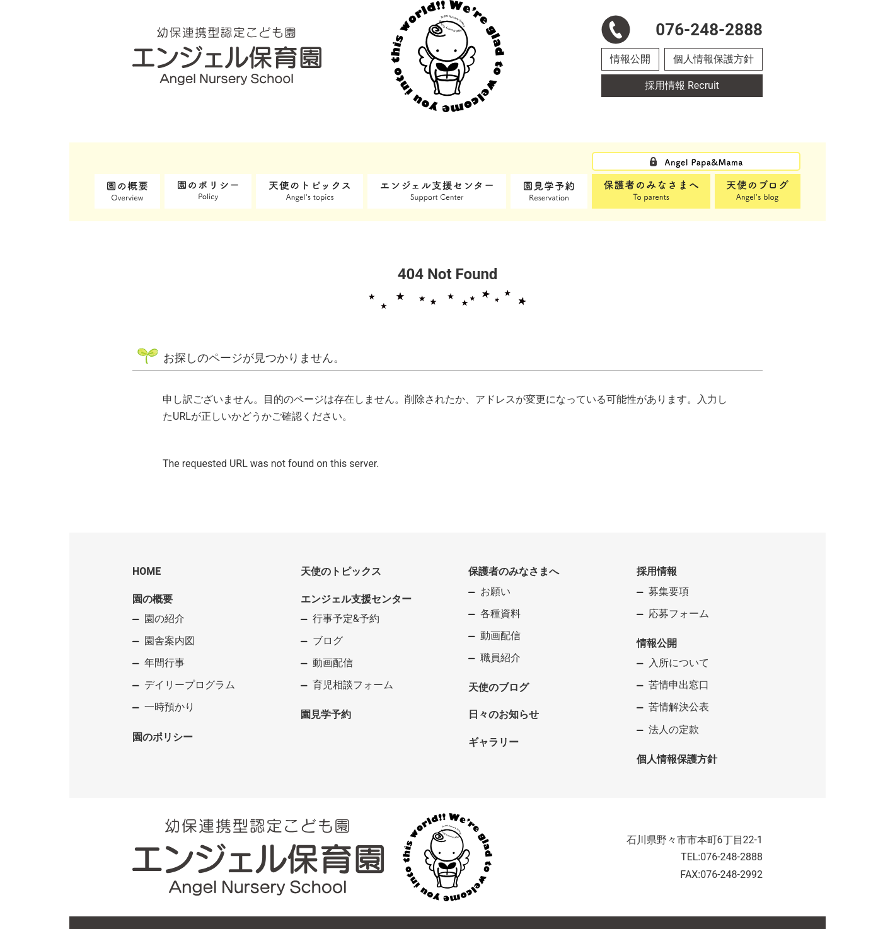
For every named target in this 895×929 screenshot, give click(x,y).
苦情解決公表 (679, 707)
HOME (146, 571)
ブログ (328, 641)
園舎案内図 (169, 641)
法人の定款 (674, 730)
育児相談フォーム (353, 685)
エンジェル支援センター (356, 599)
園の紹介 (164, 619)
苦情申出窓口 (679, 685)
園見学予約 (326, 714)
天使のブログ (498, 687)
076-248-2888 (731, 857)
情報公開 (630, 59)
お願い (495, 591)
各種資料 (500, 614)
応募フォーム (679, 614)
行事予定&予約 (346, 619)
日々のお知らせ (503, 714)
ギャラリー (493, 742)
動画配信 (333, 663)
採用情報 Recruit (682, 85)
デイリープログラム (189, 685)
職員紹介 (500, 658)
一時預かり (169, 707)
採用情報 (657, 571)
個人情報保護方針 (713, 59)
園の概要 (152, 599)
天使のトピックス (341, 571)
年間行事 (164, 663)
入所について (679, 663)
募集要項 (669, 591)
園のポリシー (162, 737)
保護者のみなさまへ (513, 571)
